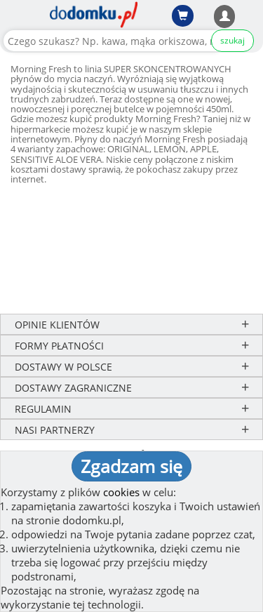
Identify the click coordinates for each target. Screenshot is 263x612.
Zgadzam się (131, 466)
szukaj (232, 40)
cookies (121, 492)
